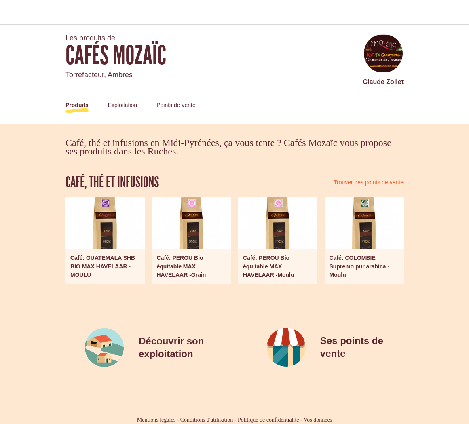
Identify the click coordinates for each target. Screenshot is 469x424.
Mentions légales (156, 420)
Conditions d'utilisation (206, 420)
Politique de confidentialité (268, 420)
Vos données (318, 420)
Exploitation (122, 105)
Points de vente (176, 105)
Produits (77, 105)
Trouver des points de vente (369, 182)
